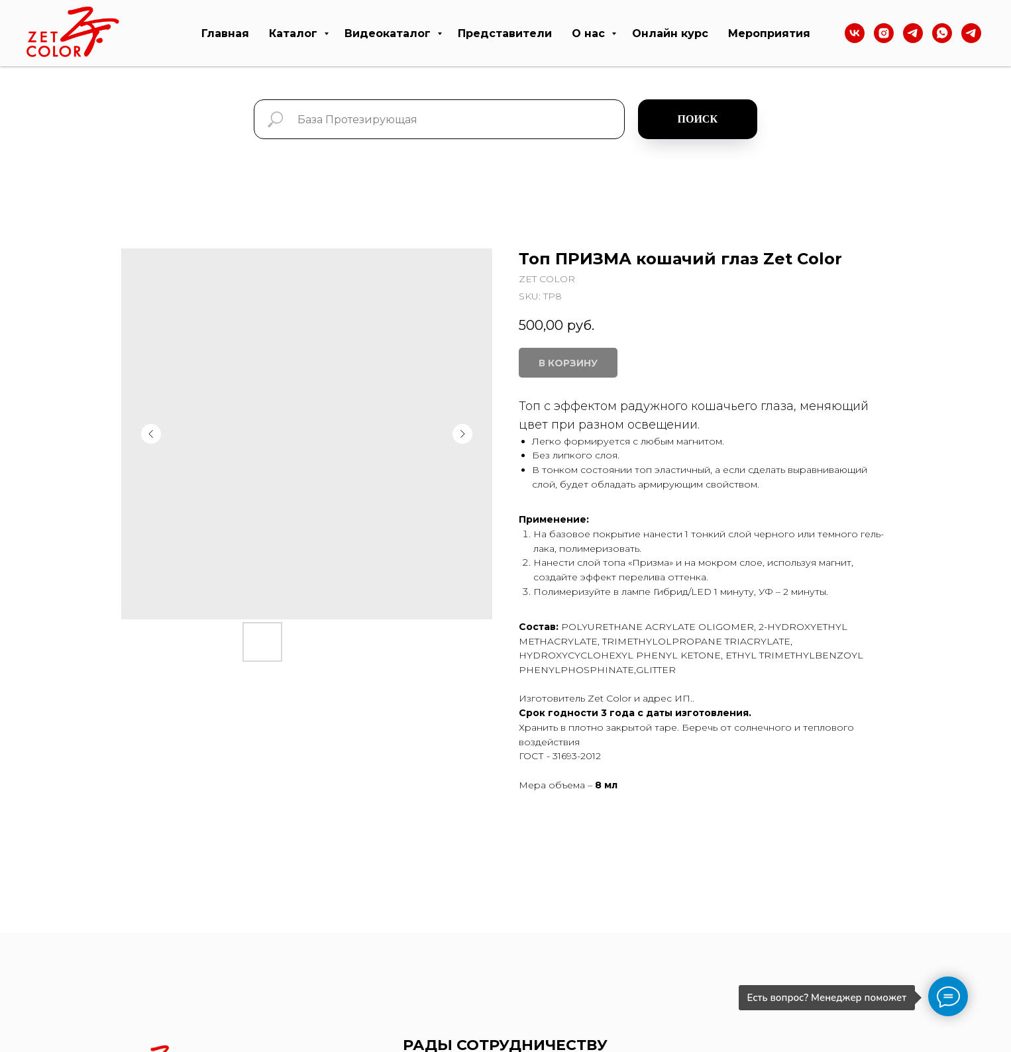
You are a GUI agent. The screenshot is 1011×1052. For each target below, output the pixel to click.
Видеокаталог (389, 33)
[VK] (855, 33)
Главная (225, 33)
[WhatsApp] (942, 33)
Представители (505, 33)
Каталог (295, 33)
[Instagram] (884, 33)
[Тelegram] (913, 33)
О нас (590, 33)
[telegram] (971, 33)
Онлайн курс (670, 33)
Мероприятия (769, 33)
